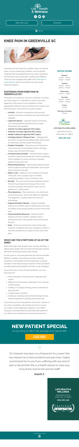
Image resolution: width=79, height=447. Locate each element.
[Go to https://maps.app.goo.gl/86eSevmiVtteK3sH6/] (43, 17)
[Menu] (39, 436)
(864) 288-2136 (64, 138)
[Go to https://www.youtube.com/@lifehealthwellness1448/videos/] (39, 17)
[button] (39, 337)
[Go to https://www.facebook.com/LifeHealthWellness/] (35, 17)
